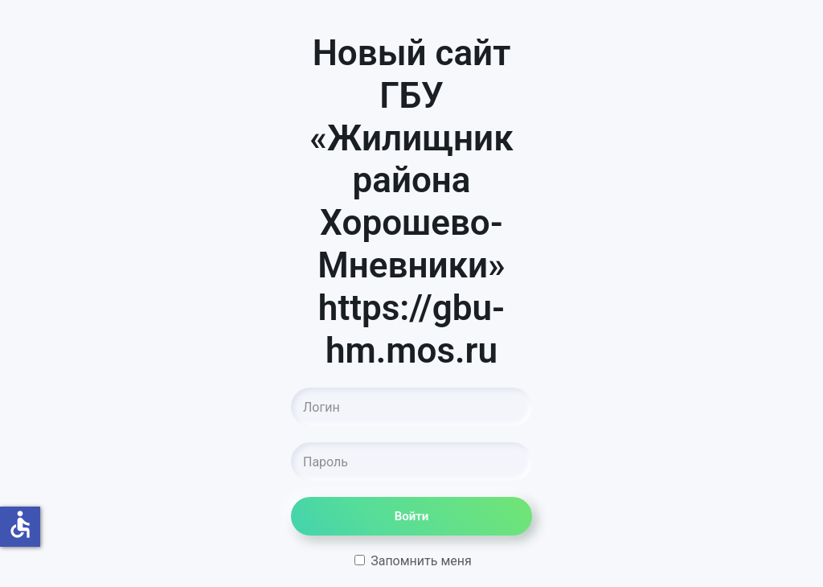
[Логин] (411, 407)
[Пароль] (411, 461)
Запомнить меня (413, 561)
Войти (412, 516)
